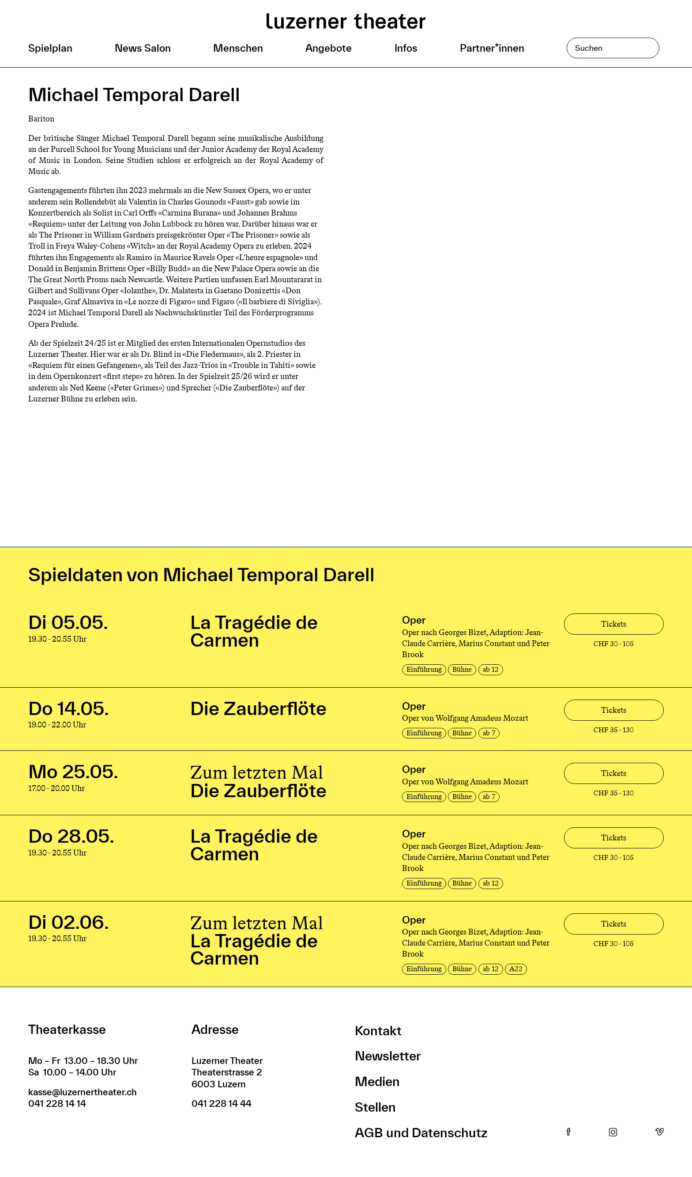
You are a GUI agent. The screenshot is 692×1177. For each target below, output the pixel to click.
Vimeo (659, 1132)
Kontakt (378, 1030)
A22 (516, 969)
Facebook (568, 1132)
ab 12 (491, 669)
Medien (377, 1081)
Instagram (613, 1132)
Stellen (375, 1107)
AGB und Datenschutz (421, 1132)
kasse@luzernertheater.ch (82, 1092)
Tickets (613, 624)
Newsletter (388, 1055)
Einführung (424, 669)
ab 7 (489, 733)
